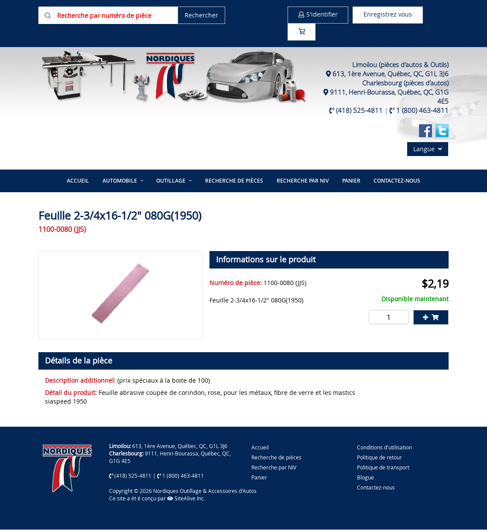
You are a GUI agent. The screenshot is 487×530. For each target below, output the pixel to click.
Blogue (365, 477)
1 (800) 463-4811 (422, 111)
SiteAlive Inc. (186, 498)
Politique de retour (379, 457)
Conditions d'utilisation (384, 447)
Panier (259, 477)
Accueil (79, 181)
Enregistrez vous (389, 14)
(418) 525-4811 (359, 111)
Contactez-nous (396, 181)
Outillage (171, 181)
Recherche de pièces (234, 181)
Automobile (120, 181)
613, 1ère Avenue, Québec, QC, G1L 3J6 (391, 74)
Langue (427, 150)
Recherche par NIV (302, 181)
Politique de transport (383, 467)
